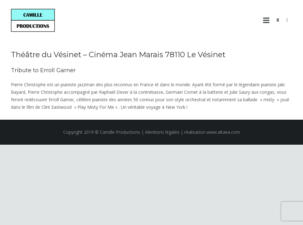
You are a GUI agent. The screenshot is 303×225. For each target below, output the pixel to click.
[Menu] (266, 20)
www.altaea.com (223, 132)
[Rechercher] (277, 20)
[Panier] (287, 20)
